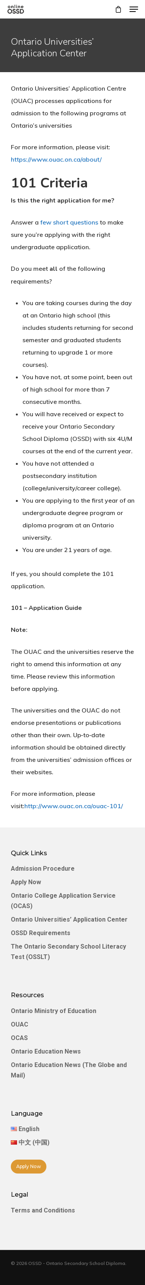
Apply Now (26, 882)
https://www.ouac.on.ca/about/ (56, 159)
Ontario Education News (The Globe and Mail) (69, 1070)
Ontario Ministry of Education (53, 1011)
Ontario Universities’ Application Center (69, 919)
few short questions (69, 222)
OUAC (19, 1024)
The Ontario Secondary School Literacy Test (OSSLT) (68, 952)
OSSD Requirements (40, 933)
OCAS (19, 1038)
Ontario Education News (46, 1051)
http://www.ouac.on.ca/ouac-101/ (73, 806)
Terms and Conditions (43, 1210)
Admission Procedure (43, 868)
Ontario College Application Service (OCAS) (63, 901)
